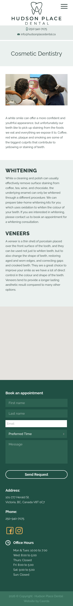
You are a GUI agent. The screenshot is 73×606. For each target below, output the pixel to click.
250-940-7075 (14, 518)
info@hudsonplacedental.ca (38, 34)
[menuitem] (62, 6)
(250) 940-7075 (38, 29)
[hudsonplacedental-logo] (36, 13)
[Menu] (62, 6)
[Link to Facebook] (9, 530)
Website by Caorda (36, 601)
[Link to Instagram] (19, 530)
